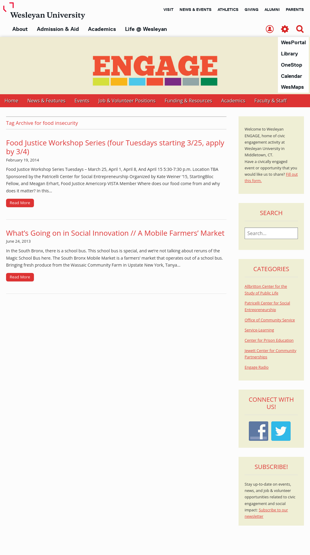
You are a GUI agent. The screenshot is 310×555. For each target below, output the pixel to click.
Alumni (272, 9)
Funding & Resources (188, 101)
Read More (20, 203)
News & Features (46, 101)
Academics (102, 29)
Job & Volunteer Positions (127, 101)
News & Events (196, 9)
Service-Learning (259, 330)
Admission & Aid (58, 29)
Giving (252, 9)
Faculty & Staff (270, 101)
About (20, 29)
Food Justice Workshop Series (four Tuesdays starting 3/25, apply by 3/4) (115, 147)
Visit (168, 9)
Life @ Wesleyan (146, 29)
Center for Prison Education (269, 340)
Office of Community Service (270, 320)
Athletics (228, 9)
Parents (295, 9)
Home (11, 101)
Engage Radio (257, 367)
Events (81, 101)
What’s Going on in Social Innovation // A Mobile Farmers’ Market (115, 233)
